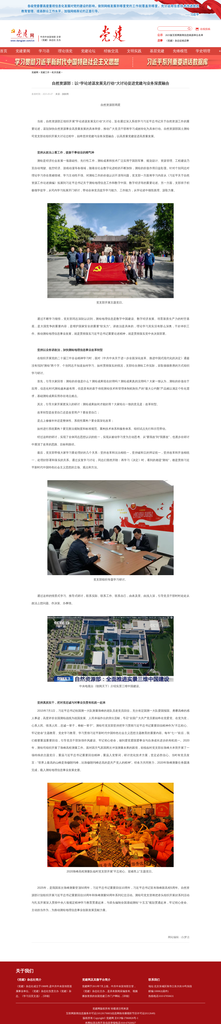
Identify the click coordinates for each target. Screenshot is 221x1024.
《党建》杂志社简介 (28, 979)
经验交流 (111, 51)
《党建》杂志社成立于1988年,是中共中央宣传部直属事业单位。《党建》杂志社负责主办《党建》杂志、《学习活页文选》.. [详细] (44, 991)
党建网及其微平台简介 (96, 979)
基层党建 (157, 51)
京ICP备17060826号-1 (126, 1018)
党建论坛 (88, 51)
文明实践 (134, 51)
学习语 (44, 51)
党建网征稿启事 (173, 40)
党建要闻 (23, 51)
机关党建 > (57, 72)
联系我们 (154, 979)
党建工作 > (46, 72)
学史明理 (203, 51)
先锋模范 (180, 51)
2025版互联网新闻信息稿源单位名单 (184, 35)
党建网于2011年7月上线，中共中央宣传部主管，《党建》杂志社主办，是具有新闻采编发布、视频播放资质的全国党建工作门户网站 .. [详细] (110, 991)
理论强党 (65, 51)
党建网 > (36, 72)
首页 (3, 51)
